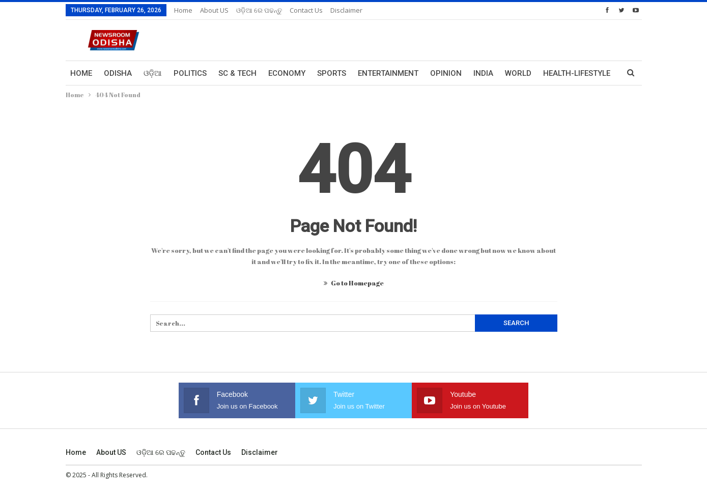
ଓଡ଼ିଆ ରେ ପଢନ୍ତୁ (259, 10)
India (483, 73)
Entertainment (388, 73)
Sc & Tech (237, 73)
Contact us (306, 10)
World (518, 73)
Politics (190, 73)
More (553, 73)
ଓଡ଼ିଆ (153, 73)
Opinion (446, 73)
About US (214, 10)
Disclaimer (346, 10)
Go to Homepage (354, 282)
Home (183, 10)
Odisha (118, 73)
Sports (331, 73)
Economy (286, 73)
